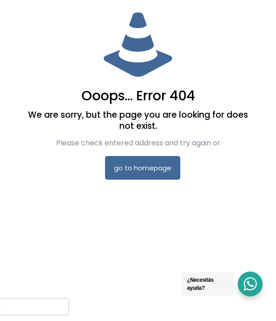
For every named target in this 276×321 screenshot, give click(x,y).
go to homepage (142, 168)
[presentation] (34, 307)
